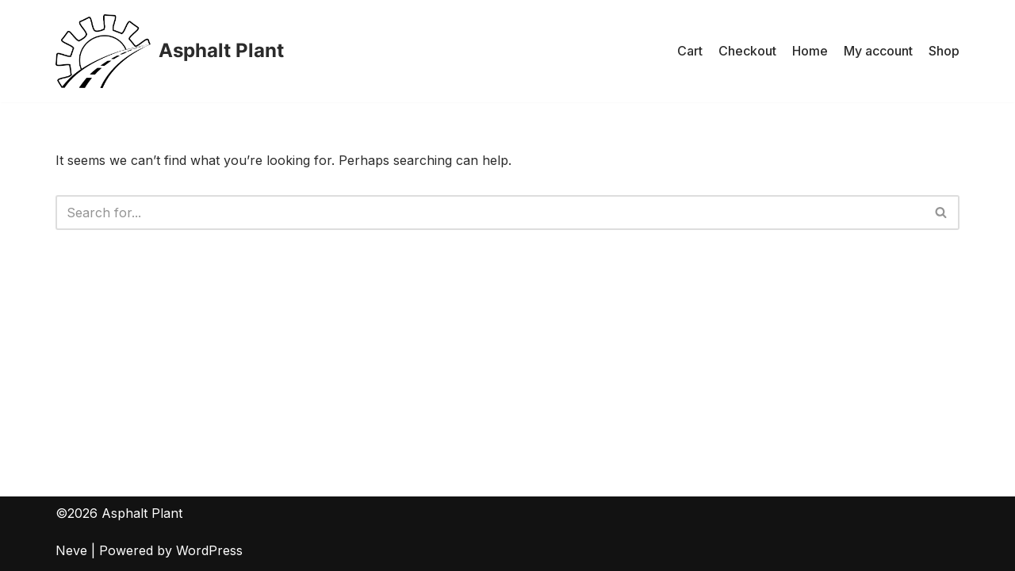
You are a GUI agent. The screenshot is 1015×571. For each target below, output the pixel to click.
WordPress (209, 550)
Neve (71, 550)
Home (810, 51)
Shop (944, 51)
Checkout (747, 51)
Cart (690, 51)
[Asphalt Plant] (170, 51)
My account (878, 51)
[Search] (490, 212)
